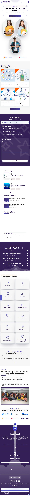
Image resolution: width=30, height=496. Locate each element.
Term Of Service (26, 494)
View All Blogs (7, 192)
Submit (15, 161)
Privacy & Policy (20, 494)
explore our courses (15, 16)
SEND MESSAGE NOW (15, 478)
